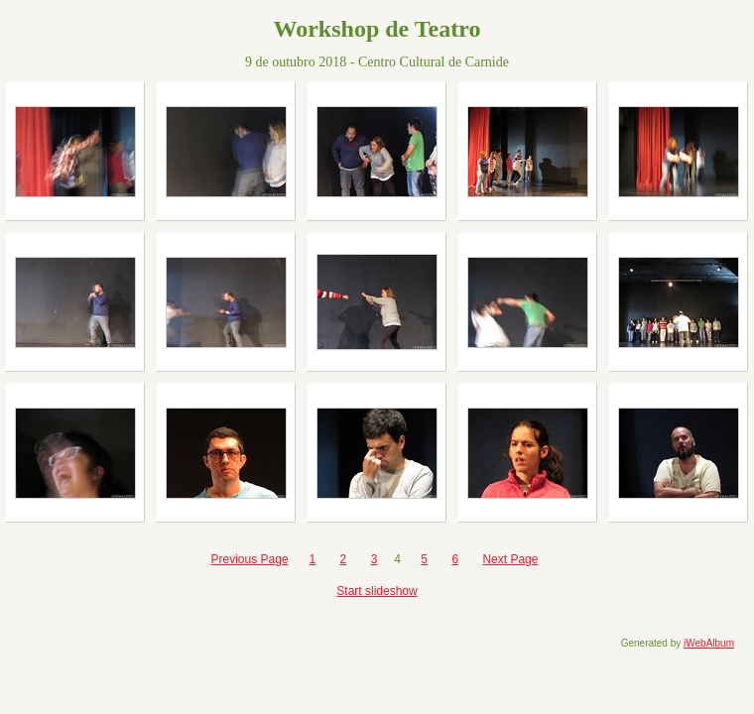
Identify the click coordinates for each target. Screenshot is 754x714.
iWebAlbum (709, 643)
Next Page (510, 559)
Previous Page (250, 559)
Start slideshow (376, 591)
